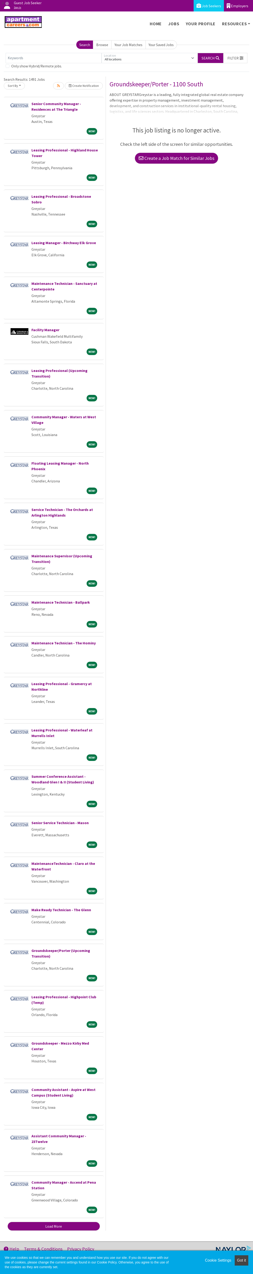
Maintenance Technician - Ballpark (60, 602)
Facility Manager (45, 329)
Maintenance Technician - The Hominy (63, 643)
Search (84, 44)
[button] (235, 58)
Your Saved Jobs (161, 44)
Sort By (13, 86)
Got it (241, 1260)
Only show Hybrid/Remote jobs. (36, 66)
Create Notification (84, 86)
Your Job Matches (128, 44)
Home (156, 23)
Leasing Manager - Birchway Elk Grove (63, 242)
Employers (237, 6)
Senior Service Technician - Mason (60, 822)
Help (11, 1249)
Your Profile (201, 23)
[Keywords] (54, 58)
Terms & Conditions (43, 1249)
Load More (53, 1226)
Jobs (173, 23)
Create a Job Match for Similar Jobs (176, 158)
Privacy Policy (80, 1249)
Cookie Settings (218, 1260)
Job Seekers (208, 6)
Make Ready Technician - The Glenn (61, 909)
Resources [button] (234, 23)
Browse (102, 44)
